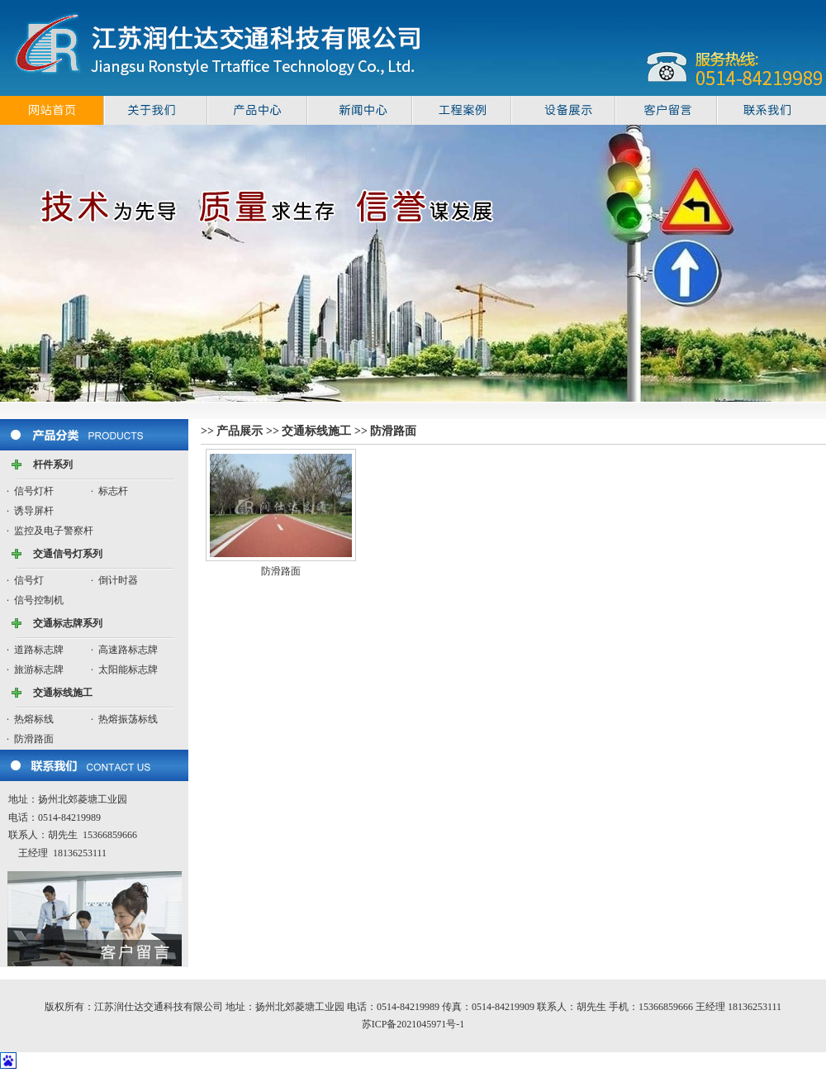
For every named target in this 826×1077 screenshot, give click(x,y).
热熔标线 (34, 719)
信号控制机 (39, 600)
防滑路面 (34, 739)
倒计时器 (118, 580)
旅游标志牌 (39, 669)
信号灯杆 (34, 491)
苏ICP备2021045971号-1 (413, 1024)
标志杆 (113, 491)
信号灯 (29, 580)
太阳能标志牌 (128, 669)
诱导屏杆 (34, 511)
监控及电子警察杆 (53, 530)
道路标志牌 (39, 649)
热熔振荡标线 (128, 719)
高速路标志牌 (128, 649)
